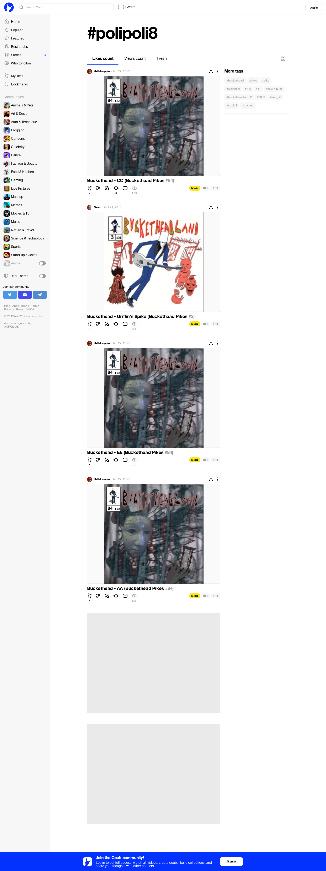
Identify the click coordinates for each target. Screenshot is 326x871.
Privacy (9, 309)
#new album (274, 89)
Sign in (231, 862)
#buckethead (235, 81)
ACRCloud (11, 327)
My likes (13, 76)
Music (194, 188)
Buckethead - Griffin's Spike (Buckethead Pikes (138, 317)
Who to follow (17, 63)
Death (97, 207)
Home (12, 22)
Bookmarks (16, 84)
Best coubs (16, 47)
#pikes (253, 81)
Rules (19, 309)
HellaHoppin (102, 71)
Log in (314, 7)
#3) (192, 317)
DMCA (30, 309)
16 (215, 188)
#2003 (261, 97)
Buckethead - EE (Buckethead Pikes (126, 452)
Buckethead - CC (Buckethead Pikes (126, 181)
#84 (258, 89)
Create (127, 7)
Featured (14, 38)
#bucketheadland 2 (239, 97)
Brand (25, 306)
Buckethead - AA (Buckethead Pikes (126, 588)
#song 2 (275, 97)
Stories (25, 55)
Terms (35, 306)
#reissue (247, 105)
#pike (265, 81)
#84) (248, 89)
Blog (7, 306)
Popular (13, 30)
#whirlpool (233, 89)
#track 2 (231, 105)
